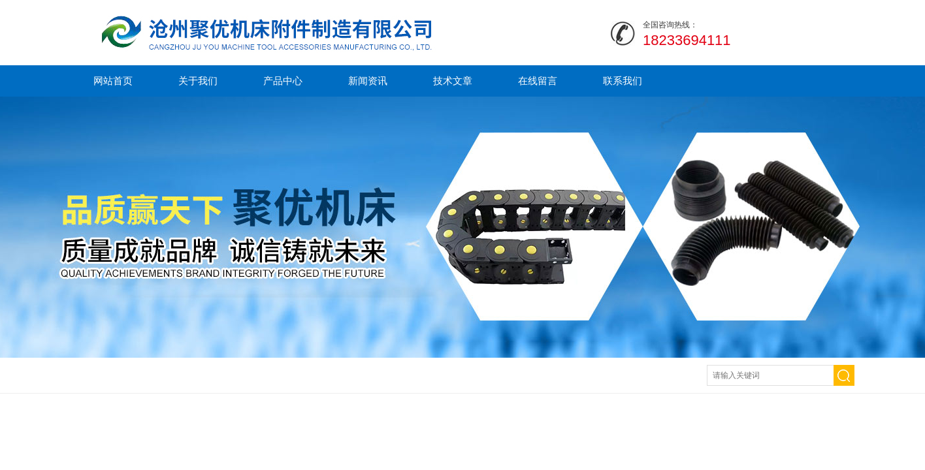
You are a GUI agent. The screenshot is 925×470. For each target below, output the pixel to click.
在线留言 (537, 80)
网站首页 (113, 80)
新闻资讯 (367, 80)
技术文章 (452, 80)
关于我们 (198, 80)
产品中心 (282, 80)
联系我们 (622, 80)
